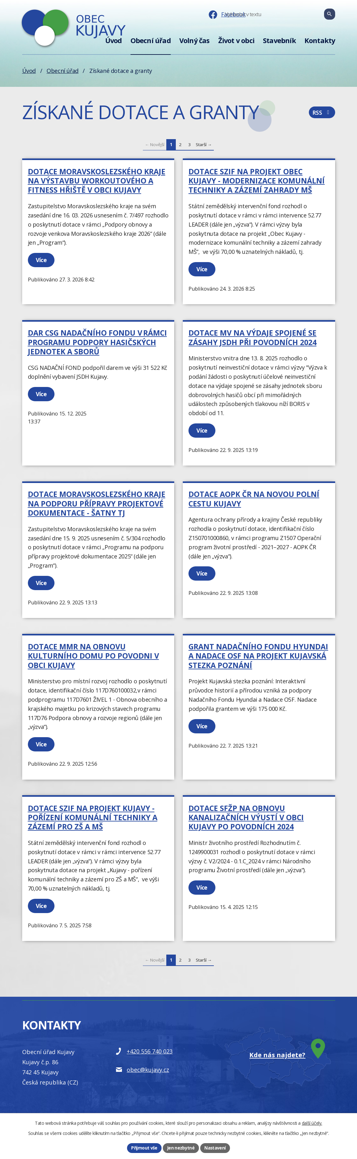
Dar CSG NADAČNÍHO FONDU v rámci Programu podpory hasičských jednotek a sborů (97, 342)
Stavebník (279, 40)
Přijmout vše (144, 1148)
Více (41, 260)
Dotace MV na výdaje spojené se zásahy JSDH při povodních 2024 (252, 337)
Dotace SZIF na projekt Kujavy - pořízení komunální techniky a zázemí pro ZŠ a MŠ (92, 817)
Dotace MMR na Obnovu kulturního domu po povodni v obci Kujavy (93, 655)
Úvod (113, 40)
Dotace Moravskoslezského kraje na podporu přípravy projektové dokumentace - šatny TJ (96, 503)
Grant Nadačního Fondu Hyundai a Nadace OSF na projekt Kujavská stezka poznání (258, 655)
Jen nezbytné (180, 1148)
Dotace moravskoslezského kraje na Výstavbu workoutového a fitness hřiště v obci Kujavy (96, 180)
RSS (322, 113)
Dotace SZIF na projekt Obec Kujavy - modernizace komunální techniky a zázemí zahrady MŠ (256, 180)
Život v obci (236, 40)
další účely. (312, 1123)
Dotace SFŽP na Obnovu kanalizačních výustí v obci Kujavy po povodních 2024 (246, 817)
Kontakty (319, 40)
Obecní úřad (151, 40)
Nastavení (215, 1148)
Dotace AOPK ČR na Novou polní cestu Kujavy (253, 498)
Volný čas (194, 40)
